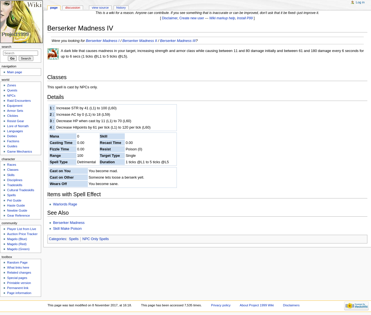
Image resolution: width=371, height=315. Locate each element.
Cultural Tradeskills (20, 190)
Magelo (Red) (16, 244)
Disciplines (14, 180)
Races (11, 164)
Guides (12, 146)
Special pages (17, 278)
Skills (11, 175)
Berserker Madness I (102, 41)
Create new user (191, 18)
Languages (15, 131)
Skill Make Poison (67, 228)
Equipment (14, 105)
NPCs (11, 95)
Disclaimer (170, 18)
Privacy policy (221, 305)
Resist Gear (15, 121)
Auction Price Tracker (22, 234)
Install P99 (245, 18)
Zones (11, 85)
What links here (18, 267)
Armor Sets (15, 110)
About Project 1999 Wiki (257, 305)
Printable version (19, 283)
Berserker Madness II (140, 41)
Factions (13, 141)
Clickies (12, 115)
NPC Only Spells (95, 239)
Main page (14, 72)
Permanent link (17, 288)
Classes (12, 169)
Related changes (19, 272)
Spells (74, 239)
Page (54, 7)
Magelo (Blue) (17, 239)
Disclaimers (291, 305)
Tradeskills (14, 185)
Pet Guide (14, 200)
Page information (19, 293)
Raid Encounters (19, 100)
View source (100, 7)
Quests (12, 90)
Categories (57, 239)
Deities (12, 136)
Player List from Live (21, 229)
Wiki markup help (222, 18)
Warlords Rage (65, 204)
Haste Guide (16, 205)
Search (6, 46)
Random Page (17, 262)
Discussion (72, 7)
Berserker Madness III (178, 41)
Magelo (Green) (18, 249)
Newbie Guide (17, 210)
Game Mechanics (19, 151)
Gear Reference (18, 215)
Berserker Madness (68, 223)
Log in (360, 2)
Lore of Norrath (18, 126)
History (121, 7)
